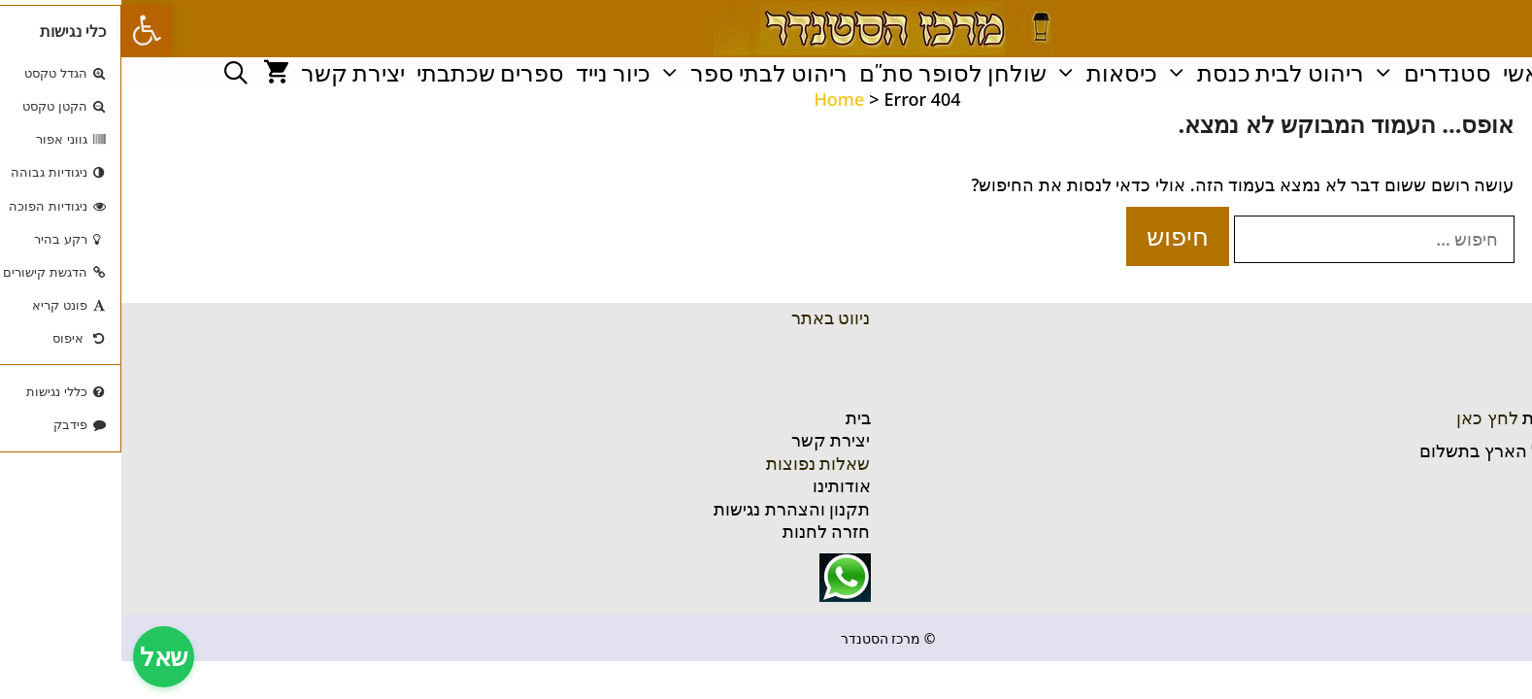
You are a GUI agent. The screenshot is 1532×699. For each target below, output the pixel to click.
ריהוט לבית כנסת (1142, 72)
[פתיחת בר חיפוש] (115, 72)
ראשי (1407, 72)
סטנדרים (1309, 72)
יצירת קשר (231, 72)
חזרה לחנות (705, 531)
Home (717, 99)
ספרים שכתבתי (369, 72)
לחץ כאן (1366, 417)
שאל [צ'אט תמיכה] (42, 656)
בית (736, 417)
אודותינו (720, 485)
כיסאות (983, 72)
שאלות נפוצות (697, 463)
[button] (25, 30)
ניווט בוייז (1477, 483)
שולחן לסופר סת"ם (831, 72)
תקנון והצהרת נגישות (670, 508)
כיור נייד (491, 72)
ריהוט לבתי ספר (630, 72)
